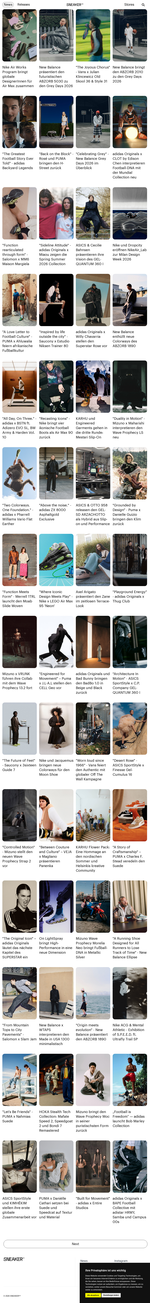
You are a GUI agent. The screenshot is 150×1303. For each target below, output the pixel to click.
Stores (129, 4)
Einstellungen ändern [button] (111, 1295)
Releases (23, 4)
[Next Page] (75, 1244)
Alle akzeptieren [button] (93, 1295)
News (8, 4)
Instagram (121, 1260)
